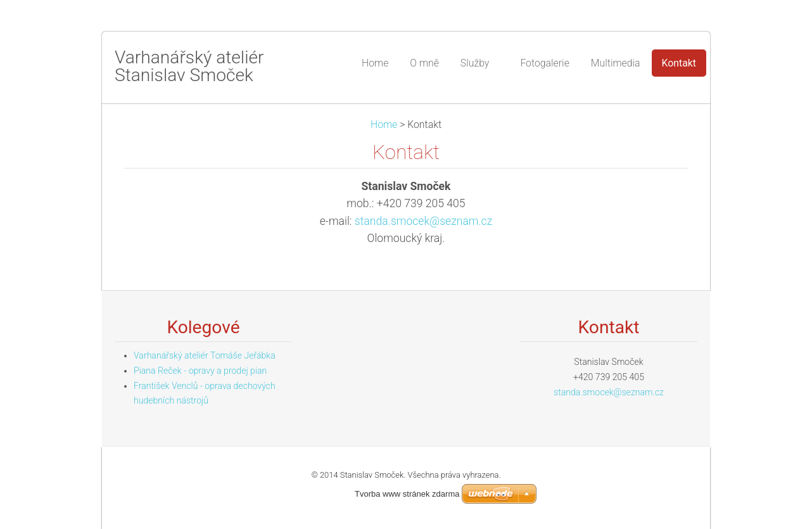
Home (384, 124)
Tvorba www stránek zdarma (407, 494)
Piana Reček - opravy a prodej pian (200, 371)
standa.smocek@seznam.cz (423, 221)
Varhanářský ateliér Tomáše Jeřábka (205, 355)
